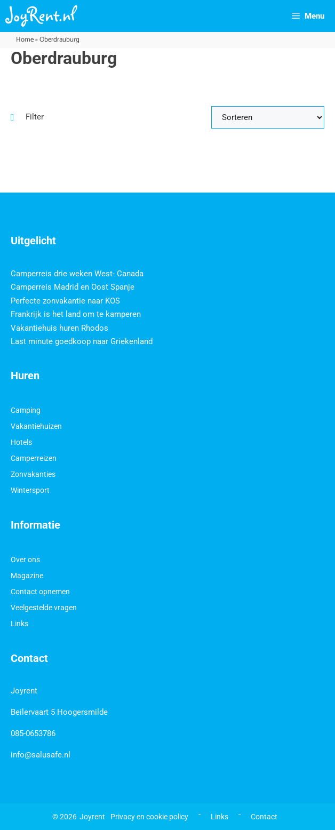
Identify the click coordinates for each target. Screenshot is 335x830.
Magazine (27, 575)
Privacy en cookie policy (149, 816)
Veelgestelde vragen (44, 607)
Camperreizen (34, 458)
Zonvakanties (33, 474)
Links (19, 623)
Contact (264, 816)
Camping (26, 410)
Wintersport (30, 490)
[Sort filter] (267, 117)
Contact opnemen (40, 591)
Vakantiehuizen (36, 426)
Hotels (21, 442)
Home (25, 39)
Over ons (25, 559)
